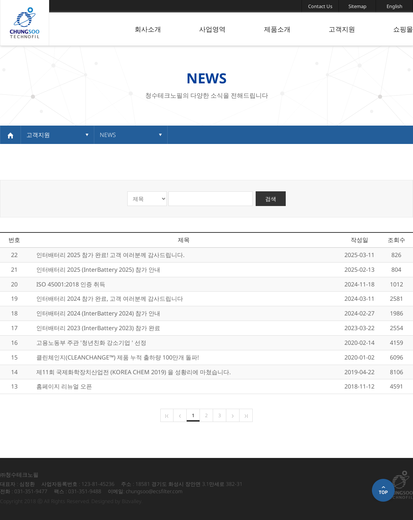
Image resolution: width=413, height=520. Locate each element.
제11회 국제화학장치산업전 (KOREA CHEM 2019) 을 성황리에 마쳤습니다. (133, 372)
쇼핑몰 (403, 29)
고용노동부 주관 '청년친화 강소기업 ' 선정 (91, 343)
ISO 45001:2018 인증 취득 (70, 284)
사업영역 (212, 29)
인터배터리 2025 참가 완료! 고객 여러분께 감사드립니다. (110, 255)
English (394, 6)
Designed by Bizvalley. (116, 501)
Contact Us (320, 6)
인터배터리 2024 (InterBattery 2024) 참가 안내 (98, 313)
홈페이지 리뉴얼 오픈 (64, 386)
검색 (270, 198)
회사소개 (148, 29)
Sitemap (357, 6)
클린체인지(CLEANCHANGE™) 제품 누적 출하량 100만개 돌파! (117, 357)
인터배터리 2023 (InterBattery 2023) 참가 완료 (98, 328)
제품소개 (277, 29)
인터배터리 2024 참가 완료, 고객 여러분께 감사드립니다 (109, 299)
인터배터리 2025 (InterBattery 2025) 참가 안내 (98, 270)
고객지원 (342, 29)
